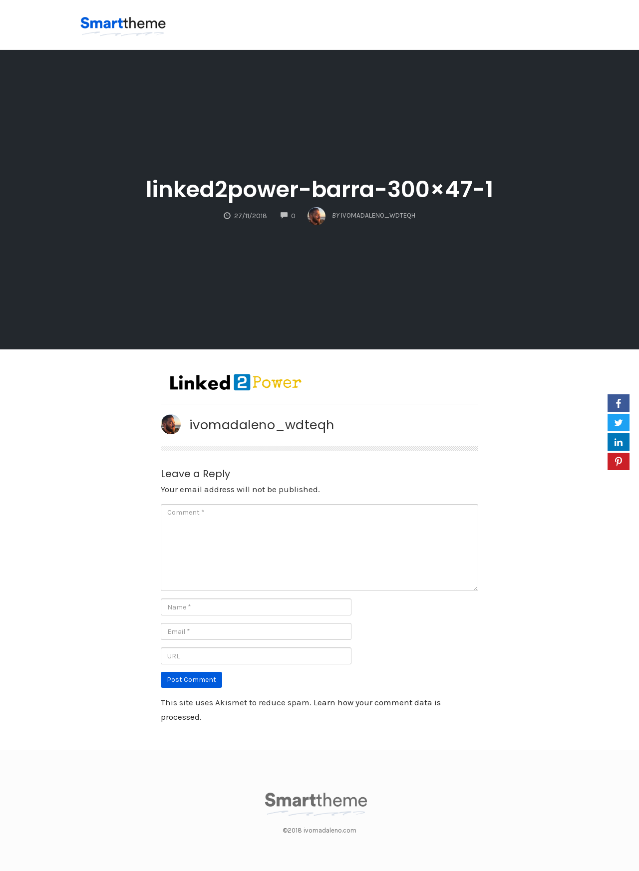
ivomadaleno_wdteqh (261, 425)
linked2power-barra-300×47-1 (319, 189)
